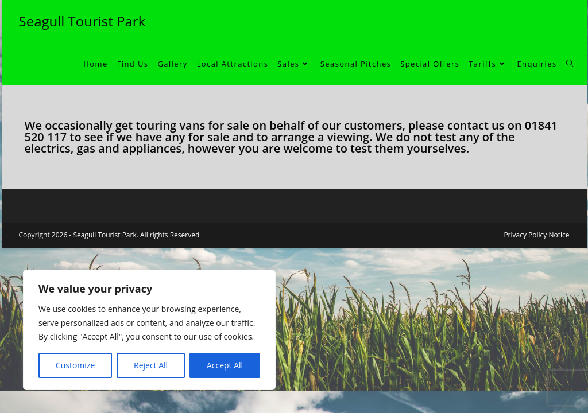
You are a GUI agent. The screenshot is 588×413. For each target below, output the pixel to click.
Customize (75, 365)
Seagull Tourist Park (82, 20)
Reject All (151, 365)
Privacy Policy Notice (536, 235)
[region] (149, 330)
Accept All (225, 365)
